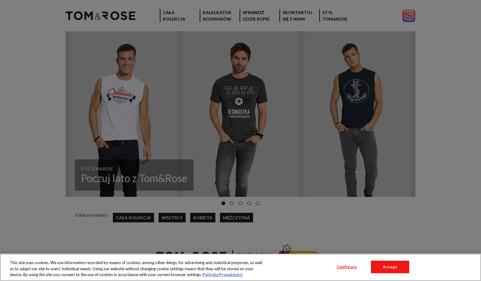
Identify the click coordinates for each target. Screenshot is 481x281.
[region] (240, 267)
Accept (390, 266)
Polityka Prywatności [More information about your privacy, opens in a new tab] (222, 274)
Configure (347, 266)
